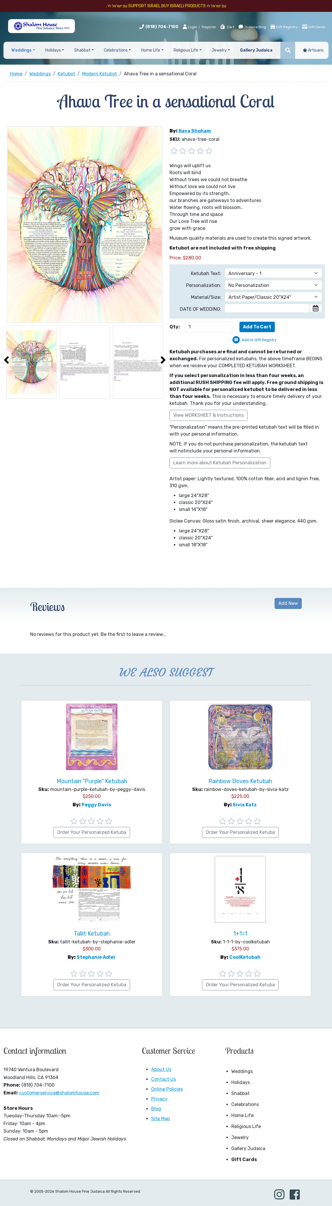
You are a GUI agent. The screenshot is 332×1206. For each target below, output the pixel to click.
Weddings (242, 1071)
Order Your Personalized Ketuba (91, 832)
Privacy (159, 1099)
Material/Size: (206, 297)
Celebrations (245, 1104)
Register (209, 27)
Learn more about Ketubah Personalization (219, 462)
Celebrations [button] (116, 50)
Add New (288, 603)
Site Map (160, 1118)
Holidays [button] (53, 50)
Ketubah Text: (206, 273)
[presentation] (6, 360)
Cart (227, 27)
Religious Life (246, 1126)
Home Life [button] (150, 50)
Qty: (174, 327)
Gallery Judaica (248, 1148)
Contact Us (163, 1079)
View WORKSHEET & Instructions (208, 415)
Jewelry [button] (219, 50)
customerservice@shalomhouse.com (59, 1093)
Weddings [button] (22, 50)
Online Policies (167, 1089)
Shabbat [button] (82, 50)
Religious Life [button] (186, 50)
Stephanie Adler (96, 957)
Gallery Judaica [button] (256, 50)
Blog (156, 1109)
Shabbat (240, 1093)
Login (190, 26)
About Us (161, 1069)
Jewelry (240, 1137)
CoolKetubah (245, 957)
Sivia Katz (245, 804)
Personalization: (203, 285)
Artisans (313, 50)
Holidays (240, 1082)
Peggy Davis (96, 804)
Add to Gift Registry (259, 340)
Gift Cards (314, 26)
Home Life (242, 1115)
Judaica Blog (252, 26)
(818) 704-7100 (161, 26)
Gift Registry (284, 26)
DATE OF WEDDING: (200, 309)
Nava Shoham (194, 131)
